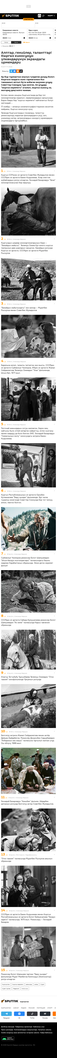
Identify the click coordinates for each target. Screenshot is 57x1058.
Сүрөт (42, 984)
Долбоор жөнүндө (7, 1027)
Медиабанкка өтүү (31, 855)
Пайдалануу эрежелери (23, 1027)
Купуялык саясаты (44, 1030)
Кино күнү (25, 988)
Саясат (16, 1008)
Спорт (49, 1008)
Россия (32, 1008)
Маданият (16, 988)
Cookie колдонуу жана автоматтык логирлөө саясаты (20, 1033)
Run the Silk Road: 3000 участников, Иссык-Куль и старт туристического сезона (40, 34)
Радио (23, 1008)
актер (36, 984)
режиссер (29, 984)
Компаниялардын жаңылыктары (25, 1030)
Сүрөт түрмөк (6, 988)
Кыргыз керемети (17, 984)
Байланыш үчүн (38, 1027)
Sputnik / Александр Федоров (17, 554)
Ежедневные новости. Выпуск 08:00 (13, 33)
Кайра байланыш (46, 1033)
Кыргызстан (6, 984)
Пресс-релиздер (7, 1030)
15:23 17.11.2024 (6, 67)
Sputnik (12, 855)
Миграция (41, 1008)
